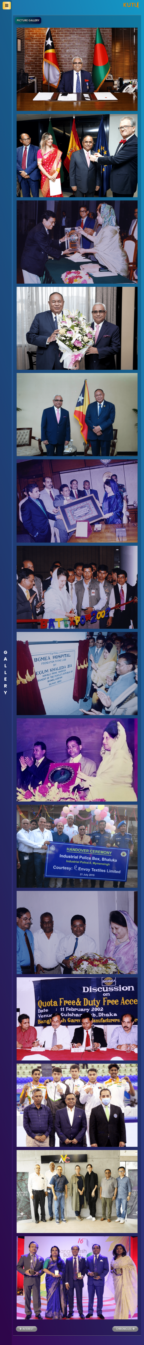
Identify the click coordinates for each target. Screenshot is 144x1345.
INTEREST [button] (14, 1329)
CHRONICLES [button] (112, 1329)
